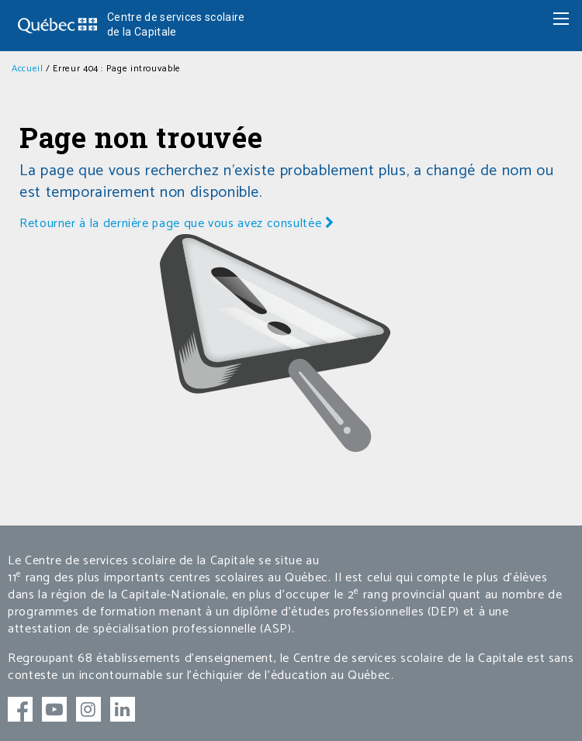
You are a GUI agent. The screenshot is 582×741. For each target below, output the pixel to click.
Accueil (27, 68)
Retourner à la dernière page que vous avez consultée (176, 223)
